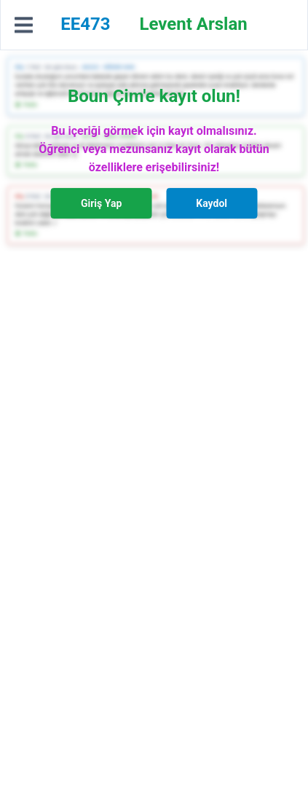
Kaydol (211, 203)
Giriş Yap (101, 203)
